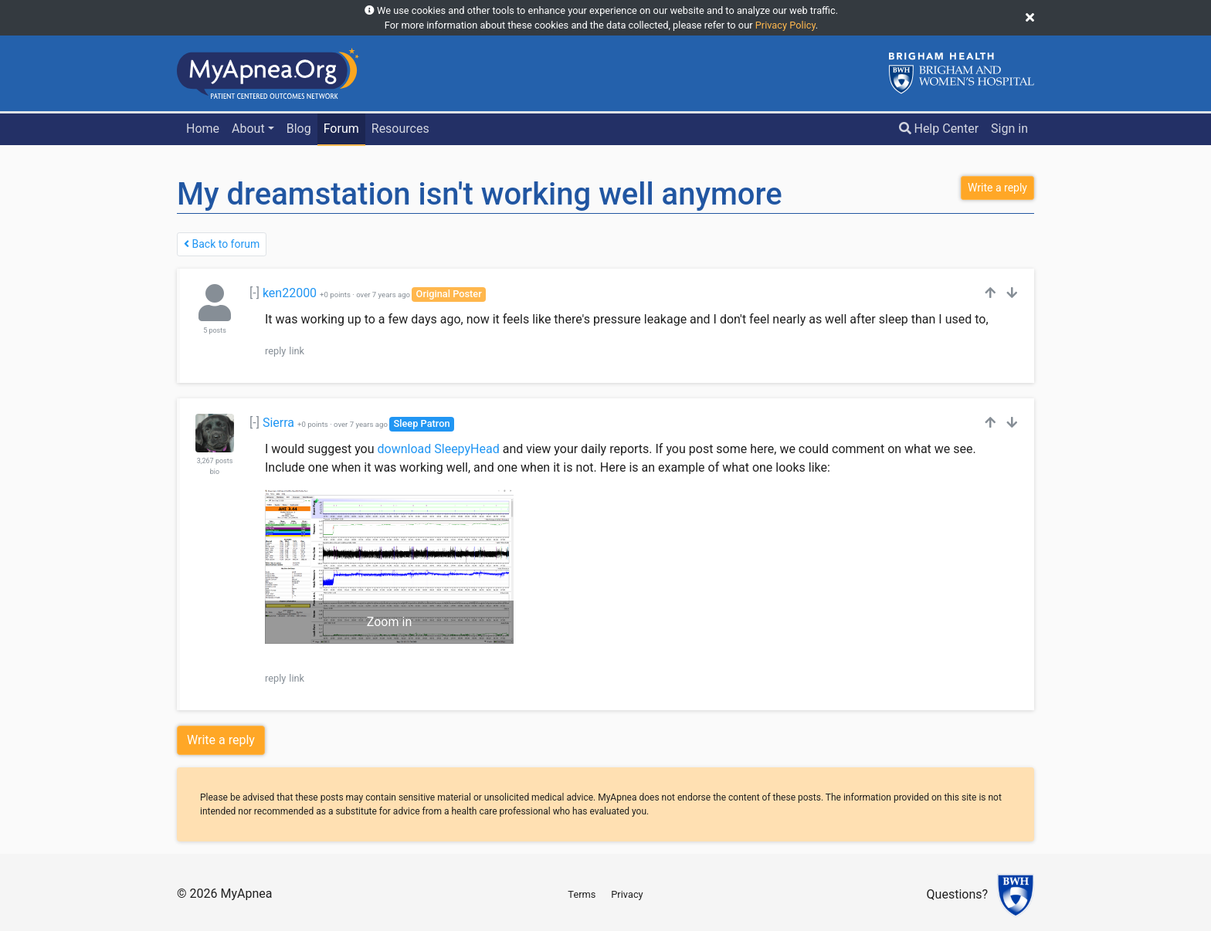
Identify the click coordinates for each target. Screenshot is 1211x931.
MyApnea (246, 893)
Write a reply (221, 740)
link (296, 351)
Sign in (1009, 128)
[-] (254, 293)
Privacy (627, 894)
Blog (299, 128)
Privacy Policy (785, 25)
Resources (400, 128)
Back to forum (222, 244)
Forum (341, 128)
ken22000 (290, 293)
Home (202, 128)
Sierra (278, 422)
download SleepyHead (439, 449)
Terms (581, 894)
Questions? (957, 895)
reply (275, 351)
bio (214, 472)
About (248, 128)
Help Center (939, 128)
